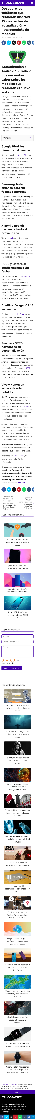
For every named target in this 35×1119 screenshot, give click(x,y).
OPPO (27, 368)
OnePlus (20, 314)
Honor (26, 406)
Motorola (26, 276)
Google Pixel (22, 155)
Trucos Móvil (19, 456)
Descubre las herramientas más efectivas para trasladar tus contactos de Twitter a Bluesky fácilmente (9, 503)
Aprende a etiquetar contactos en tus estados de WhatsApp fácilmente (25, 503)
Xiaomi (10, 238)
